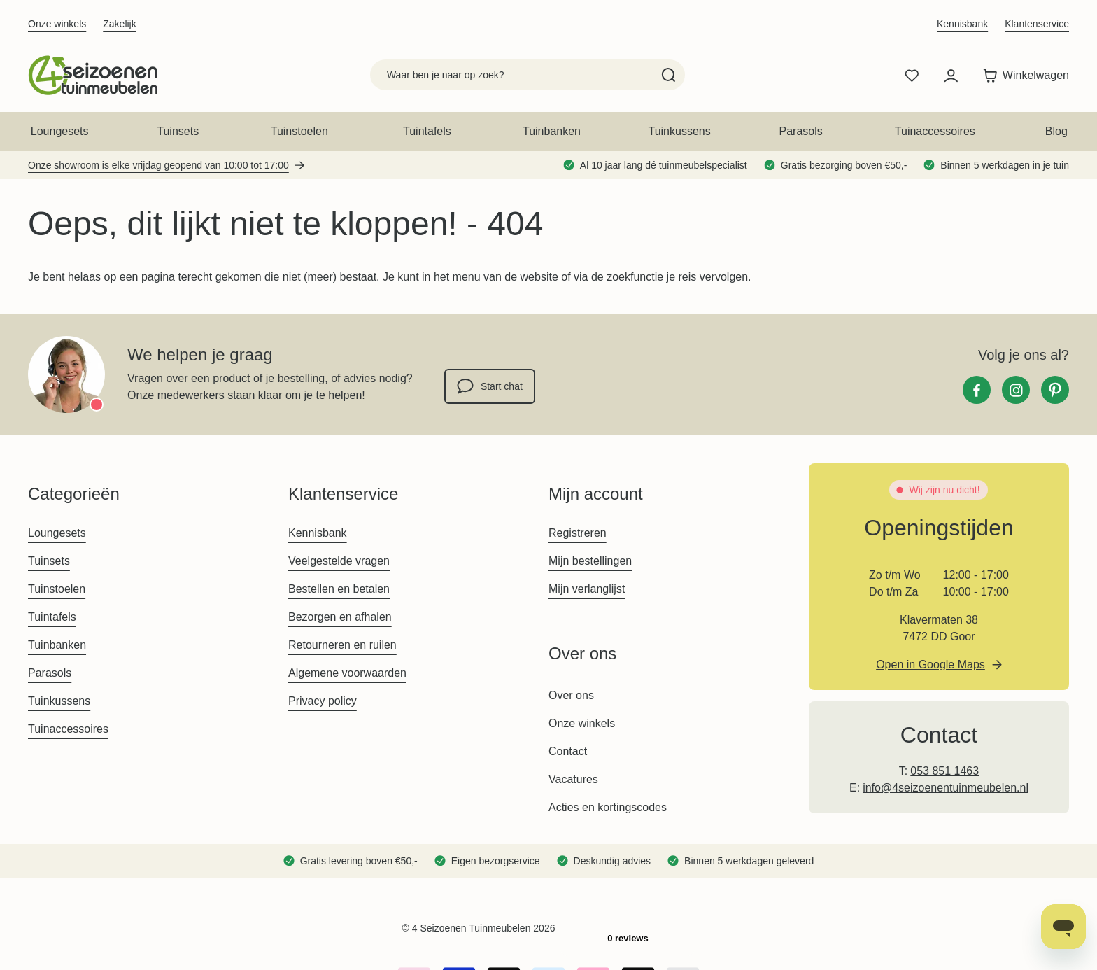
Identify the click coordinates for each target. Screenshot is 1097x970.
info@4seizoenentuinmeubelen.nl (945, 788)
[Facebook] (977, 390)
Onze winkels (57, 23)
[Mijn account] (951, 75)
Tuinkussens (679, 131)
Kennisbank (962, 23)
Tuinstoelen (299, 131)
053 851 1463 (944, 771)
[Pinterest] (1055, 390)
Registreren (577, 533)
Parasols (801, 131)
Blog (1056, 131)
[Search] (668, 74)
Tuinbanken (552, 131)
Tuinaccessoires (935, 131)
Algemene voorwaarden (347, 673)
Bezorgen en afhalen (340, 617)
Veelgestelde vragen (339, 561)
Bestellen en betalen (339, 589)
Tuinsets (178, 131)
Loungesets (60, 131)
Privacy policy (322, 701)
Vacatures (573, 779)
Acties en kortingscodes (607, 807)
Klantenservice (1037, 23)
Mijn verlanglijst (586, 589)
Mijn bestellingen (590, 561)
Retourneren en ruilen (342, 645)
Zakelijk (119, 23)
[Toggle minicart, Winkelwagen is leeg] (1022, 75)
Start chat (490, 386)
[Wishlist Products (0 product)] (912, 75)
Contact (567, 751)
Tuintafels (427, 131)
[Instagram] (1016, 390)
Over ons (571, 695)
